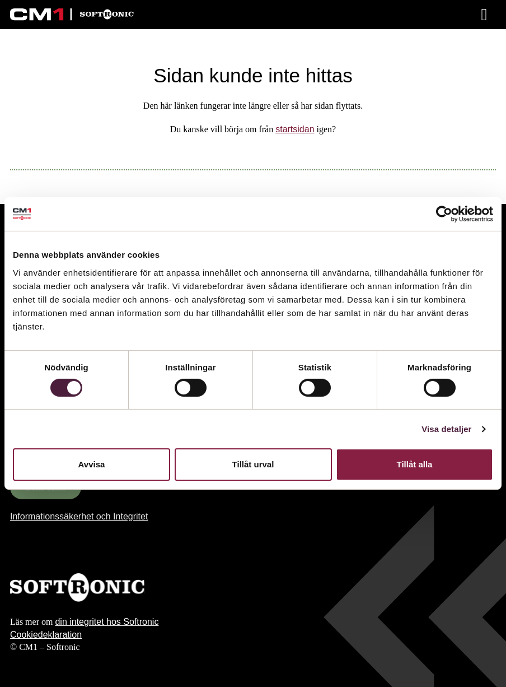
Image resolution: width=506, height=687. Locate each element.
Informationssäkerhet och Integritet (79, 516)
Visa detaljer (446, 429)
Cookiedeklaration (46, 634)
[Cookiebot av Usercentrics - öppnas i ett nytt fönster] (444, 214)
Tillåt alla (415, 464)
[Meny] (485, 14)
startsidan (294, 129)
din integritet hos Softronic (106, 621)
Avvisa (91, 464)
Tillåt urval (253, 464)
